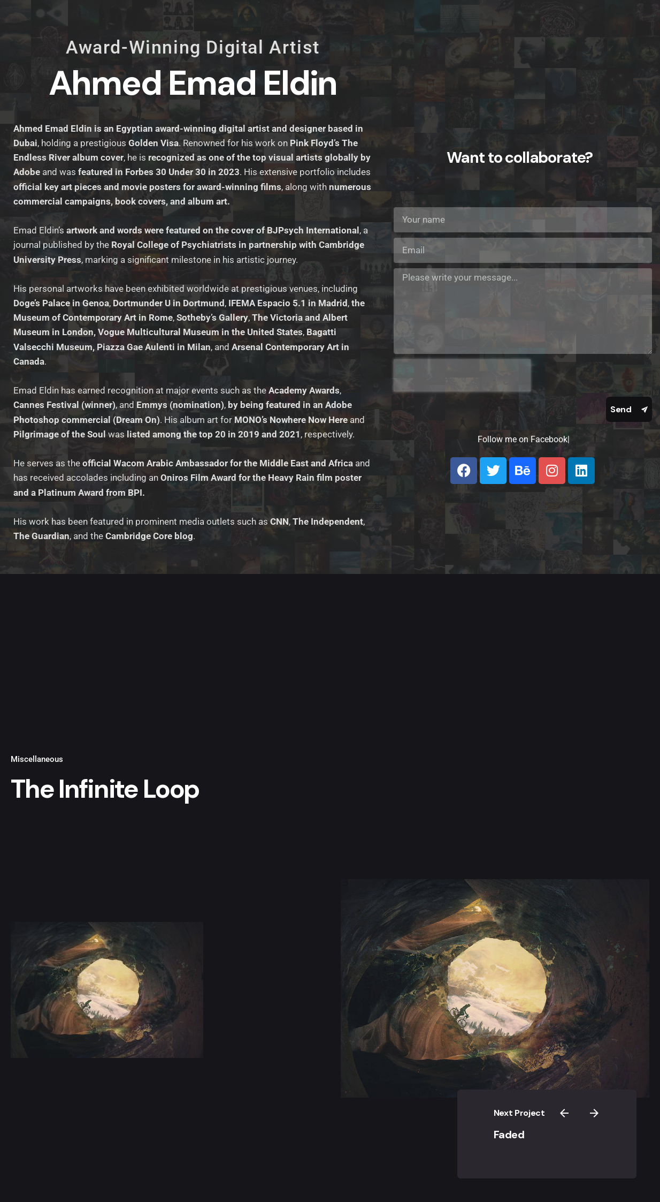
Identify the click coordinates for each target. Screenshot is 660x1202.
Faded (526, 1125)
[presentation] (462, 375)
